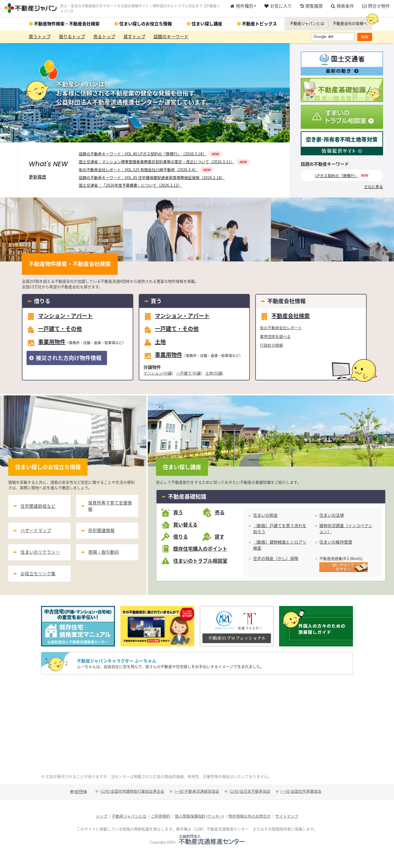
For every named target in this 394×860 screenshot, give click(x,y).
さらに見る (373, 188)
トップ (102, 817)
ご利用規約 (160, 817)
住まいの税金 (265, 516)
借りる (180, 537)
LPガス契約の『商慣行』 (336, 176)
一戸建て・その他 (54, 330)
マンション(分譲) (158, 374)
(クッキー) (215, 817)
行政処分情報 (271, 346)
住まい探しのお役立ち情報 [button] (145, 24)
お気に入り (278, 6)
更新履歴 (37, 177)
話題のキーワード (171, 37)
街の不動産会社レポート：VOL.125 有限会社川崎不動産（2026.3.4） (146, 170)
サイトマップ (286, 817)
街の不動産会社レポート (281, 328)
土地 (154, 343)
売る (220, 513)
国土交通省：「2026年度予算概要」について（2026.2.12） (130, 186)
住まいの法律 (331, 516)
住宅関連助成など (38, 508)
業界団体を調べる (275, 337)
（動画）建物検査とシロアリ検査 (279, 546)
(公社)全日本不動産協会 (249, 792)
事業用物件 (76, 343)
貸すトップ (134, 37)
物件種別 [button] (243, 6)
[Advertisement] (197, 725)
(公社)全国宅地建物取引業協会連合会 (132, 792)
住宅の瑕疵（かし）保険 (275, 559)
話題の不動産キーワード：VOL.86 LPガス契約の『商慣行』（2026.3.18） (150, 155)
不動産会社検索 (285, 317)
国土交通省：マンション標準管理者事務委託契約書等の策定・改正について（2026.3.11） (164, 162)
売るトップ (104, 37)
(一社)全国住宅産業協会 (300, 792)
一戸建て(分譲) (189, 374)
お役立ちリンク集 (38, 579)
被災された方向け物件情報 (65, 359)
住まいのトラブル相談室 (200, 561)
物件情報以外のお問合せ (249, 817)
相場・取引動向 (103, 556)
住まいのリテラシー (40, 556)
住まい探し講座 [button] (207, 24)
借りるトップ (72, 37)
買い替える (185, 525)
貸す (219, 537)
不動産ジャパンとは (307, 24)
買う (178, 513)
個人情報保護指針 (190, 817)
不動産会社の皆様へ (350, 24)
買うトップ (40, 37)
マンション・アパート (60, 317)
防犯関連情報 (101, 533)
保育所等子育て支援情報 (110, 507)
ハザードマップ (36, 533)
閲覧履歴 (311, 6)
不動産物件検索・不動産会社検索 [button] (67, 24)
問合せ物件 (376, 6)
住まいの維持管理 (335, 543)
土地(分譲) (214, 374)
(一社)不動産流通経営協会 (196, 792)
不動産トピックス (259, 24)
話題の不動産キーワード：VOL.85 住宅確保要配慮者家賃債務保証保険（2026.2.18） (152, 178)
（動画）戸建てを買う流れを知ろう (279, 529)
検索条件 (342, 6)
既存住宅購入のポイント (200, 549)
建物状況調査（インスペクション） (345, 529)
